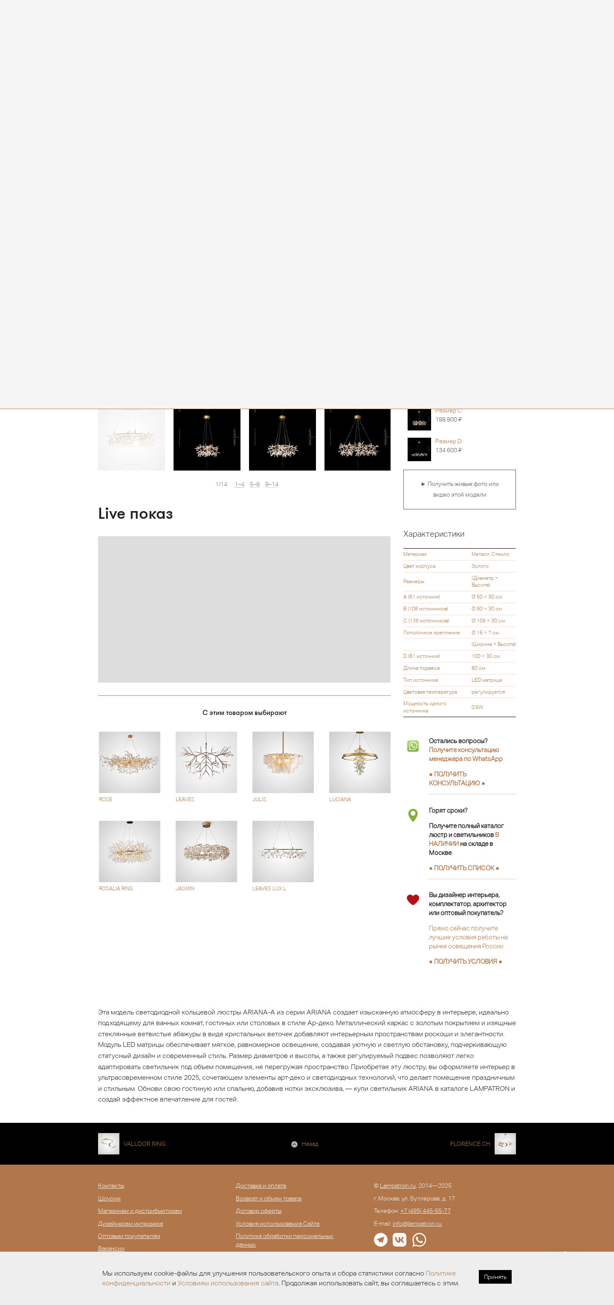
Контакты (111, 1185)
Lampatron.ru (398, 1185)
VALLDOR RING (144, 1143)
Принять (495, 1276)
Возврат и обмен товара (268, 1198)
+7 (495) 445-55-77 (425, 1210)
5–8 (255, 484)
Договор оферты (258, 1210)
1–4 (239, 484)
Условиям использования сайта (228, 1283)
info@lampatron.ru (417, 1223)
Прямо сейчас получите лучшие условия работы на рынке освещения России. (468, 937)
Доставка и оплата (261, 1185)
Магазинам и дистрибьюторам (140, 1210)
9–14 (271, 484)
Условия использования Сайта (277, 1223)
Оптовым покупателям (129, 1235)
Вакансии (111, 1248)
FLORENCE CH (470, 1143)
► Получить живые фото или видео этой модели (459, 489)
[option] (131, 437)
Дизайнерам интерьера (130, 1223)
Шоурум (109, 1198)
